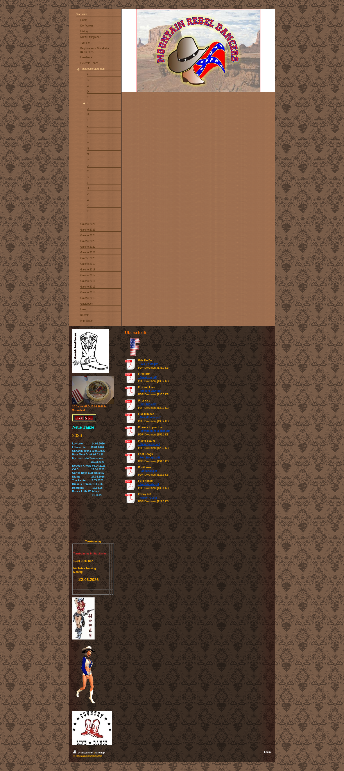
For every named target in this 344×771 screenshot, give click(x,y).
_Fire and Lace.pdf (149, 390)
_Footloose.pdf (147, 471)
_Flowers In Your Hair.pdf (154, 430)
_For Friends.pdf (148, 484)
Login (267, 752)
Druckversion (83, 752)
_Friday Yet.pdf (147, 497)
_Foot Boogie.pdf (149, 457)
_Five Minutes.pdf (149, 417)
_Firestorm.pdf (147, 377)
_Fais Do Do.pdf (148, 364)
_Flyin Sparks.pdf (149, 444)
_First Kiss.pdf (147, 404)
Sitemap (100, 752)
